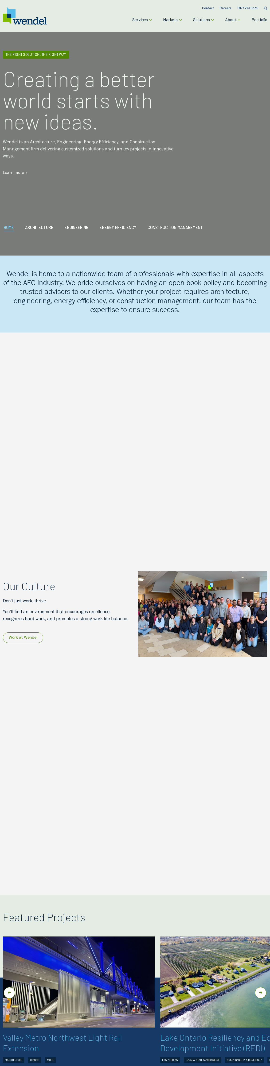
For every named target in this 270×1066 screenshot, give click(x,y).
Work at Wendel (23, 638)
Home (9, 227)
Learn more (15, 173)
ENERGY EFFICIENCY (118, 227)
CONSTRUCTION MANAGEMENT (175, 227)
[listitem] (135, 293)
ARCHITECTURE (39, 227)
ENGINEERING (76, 227)
